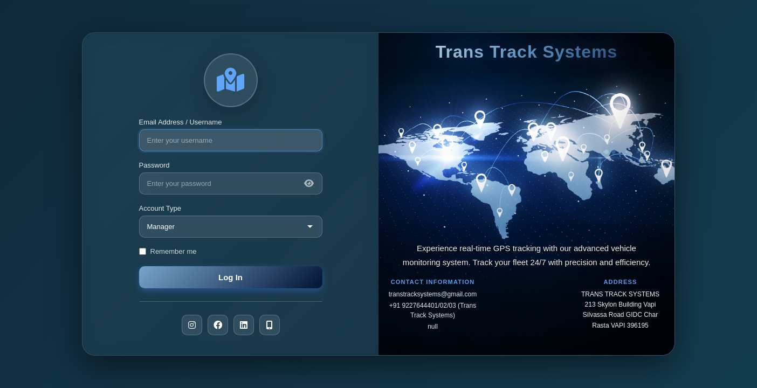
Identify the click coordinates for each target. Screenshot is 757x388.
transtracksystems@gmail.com (433, 294)
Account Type (160, 208)
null (433, 326)
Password (154, 165)
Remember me (173, 251)
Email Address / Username (180, 122)
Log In (230, 277)
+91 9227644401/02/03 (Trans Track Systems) (432, 310)
